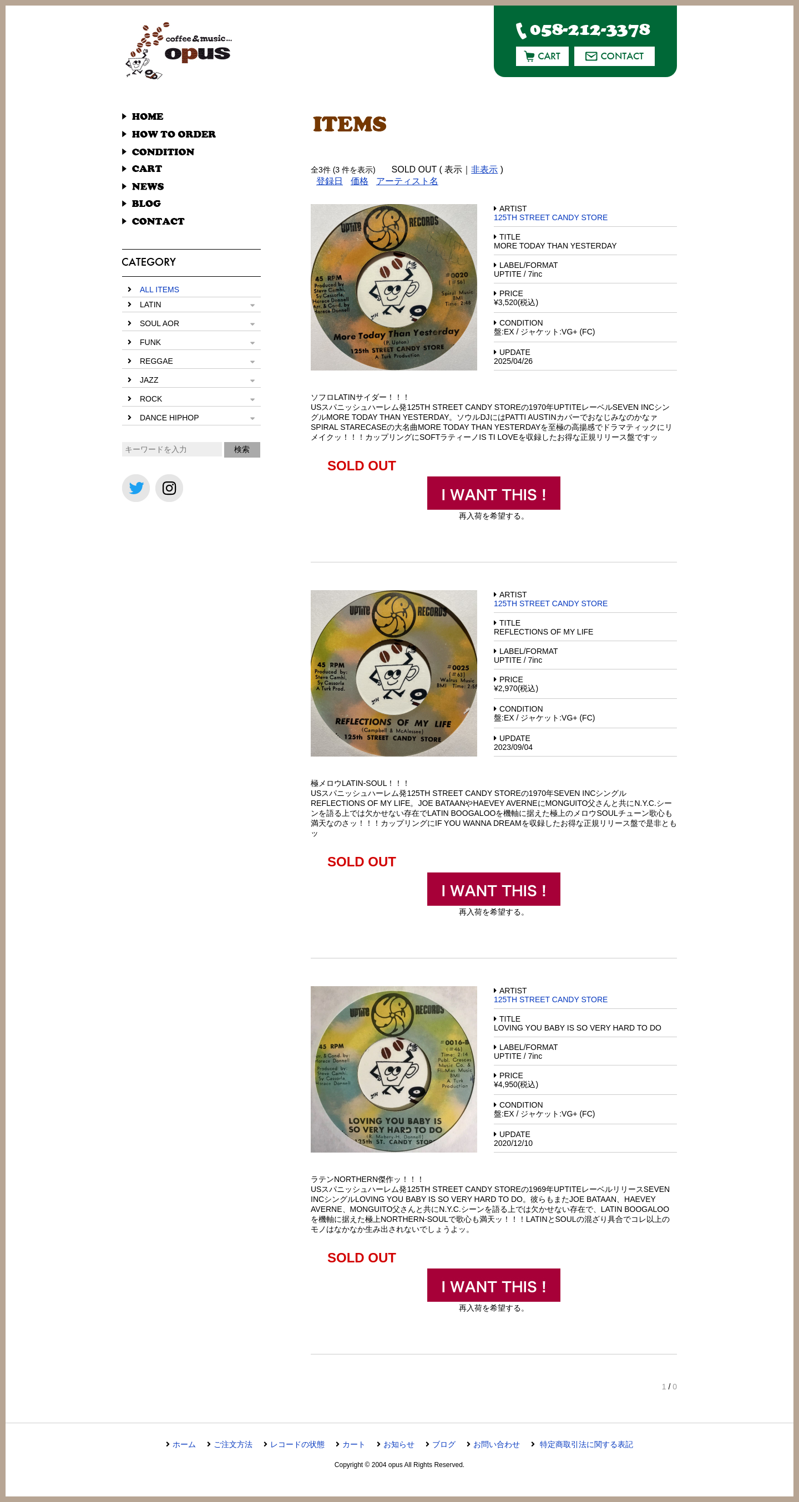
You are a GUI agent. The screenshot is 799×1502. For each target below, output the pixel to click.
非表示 (484, 169)
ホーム (184, 1444)
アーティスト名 (407, 181)
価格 (359, 181)
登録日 (329, 181)
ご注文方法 (233, 1444)
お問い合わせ (496, 1444)
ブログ (444, 1444)
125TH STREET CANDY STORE (551, 217)
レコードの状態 (297, 1444)
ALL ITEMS (159, 289)
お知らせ (398, 1444)
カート (354, 1444)
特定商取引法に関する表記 (585, 1444)
